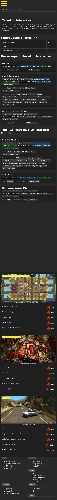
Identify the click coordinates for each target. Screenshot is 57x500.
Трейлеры (9, 478)
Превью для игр (38, 467)
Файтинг (10, 70)
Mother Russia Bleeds (10, 438)
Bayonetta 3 (6, 361)
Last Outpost (7, 310)
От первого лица (8, 94)
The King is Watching (10, 294)
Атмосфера (18, 94)
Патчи (35, 480)
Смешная (6, 99)
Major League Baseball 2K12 (14, 105)
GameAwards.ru (6, 9)
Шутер (26, 88)
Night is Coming (8, 300)
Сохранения (37, 455)
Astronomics (6, 305)
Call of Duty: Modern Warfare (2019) (15, 427)
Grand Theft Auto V (10, 76)
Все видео (9, 476)
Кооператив (32, 96)
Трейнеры (36, 453)
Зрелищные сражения (28, 351)
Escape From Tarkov (9, 432)
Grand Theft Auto (30, 99)
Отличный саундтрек (43, 94)
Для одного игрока (33, 91)
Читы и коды (37, 451)
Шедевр (12, 99)
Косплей (36, 489)
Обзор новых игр (39, 465)
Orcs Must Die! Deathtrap (11, 316)
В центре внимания (40, 469)
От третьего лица (29, 94)
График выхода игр (13, 451)
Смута (4, 416)
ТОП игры (9, 455)
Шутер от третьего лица (43, 88)
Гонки (32, 88)
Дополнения (37, 478)
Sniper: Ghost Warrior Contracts (14, 422)
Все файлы (36, 476)
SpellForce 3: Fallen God (11, 371)
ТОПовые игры (33, 70)
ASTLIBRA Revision (9, 366)
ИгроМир (36, 490)
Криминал (20, 99)
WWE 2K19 (7, 63)
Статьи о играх (38, 464)
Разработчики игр (12, 457)
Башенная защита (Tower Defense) (28, 290)
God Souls (5, 355)
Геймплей (9, 480)
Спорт (9, 117)
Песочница (23, 96)
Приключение (17, 88)
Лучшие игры (11, 450)
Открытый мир (46, 91)
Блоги (35, 487)
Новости (35, 462)
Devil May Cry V (8, 377)
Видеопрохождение (13, 481)
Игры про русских (28, 412)
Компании (17, 9)
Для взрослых (42, 96)
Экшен (9, 88)
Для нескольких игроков (11, 96)
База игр (9, 453)
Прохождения (37, 450)
